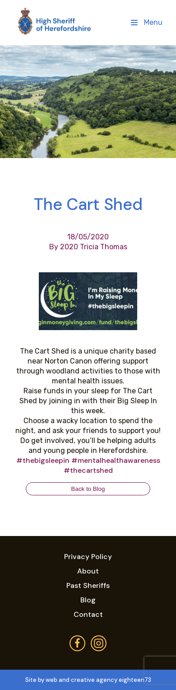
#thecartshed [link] (88, 470)
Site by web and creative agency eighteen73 (88, 680)
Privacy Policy (88, 556)
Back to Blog (88, 488)
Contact (88, 614)
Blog (88, 600)
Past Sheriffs (88, 585)
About (88, 571)
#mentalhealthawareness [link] (115, 460)
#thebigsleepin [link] (42, 460)
